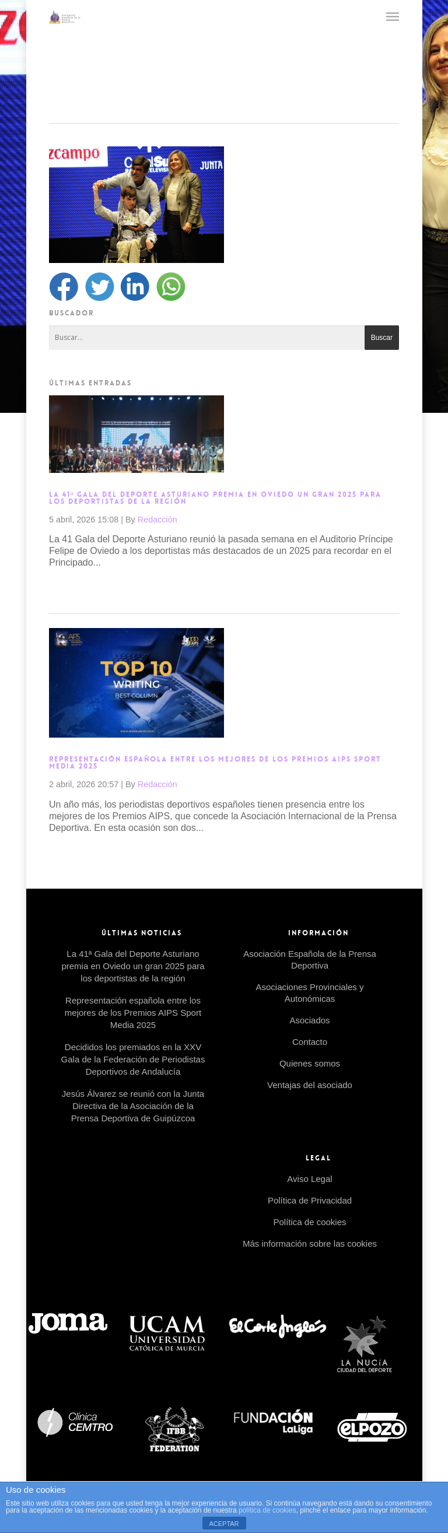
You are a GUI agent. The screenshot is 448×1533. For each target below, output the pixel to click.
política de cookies (267, 1510)
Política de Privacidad (310, 1200)
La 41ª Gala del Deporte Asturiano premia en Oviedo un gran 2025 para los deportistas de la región (215, 498)
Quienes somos (309, 1063)
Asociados (309, 1020)
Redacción (157, 519)
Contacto (309, 1042)
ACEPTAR (224, 1523)
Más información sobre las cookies (310, 1243)
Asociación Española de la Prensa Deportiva (309, 959)
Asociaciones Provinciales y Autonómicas (309, 993)
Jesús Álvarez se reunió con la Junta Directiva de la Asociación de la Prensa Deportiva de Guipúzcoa (133, 1106)
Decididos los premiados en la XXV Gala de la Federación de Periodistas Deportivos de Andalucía (133, 1059)
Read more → (78, 589)
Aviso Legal (309, 1179)
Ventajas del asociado (309, 1085)
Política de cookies (309, 1222)
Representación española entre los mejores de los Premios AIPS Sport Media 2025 (215, 763)
